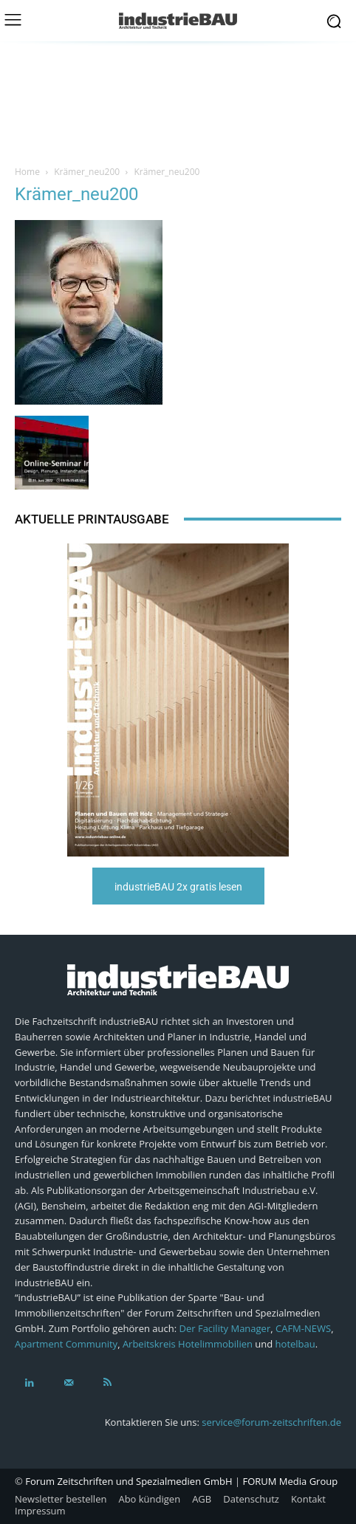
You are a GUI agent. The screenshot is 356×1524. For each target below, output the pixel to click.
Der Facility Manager (225, 1328)
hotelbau (295, 1343)
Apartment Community (66, 1343)
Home (27, 171)
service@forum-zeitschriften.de (271, 1422)
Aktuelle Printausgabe (92, 519)
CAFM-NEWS (303, 1328)
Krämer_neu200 (87, 171)
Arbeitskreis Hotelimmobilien (188, 1343)
